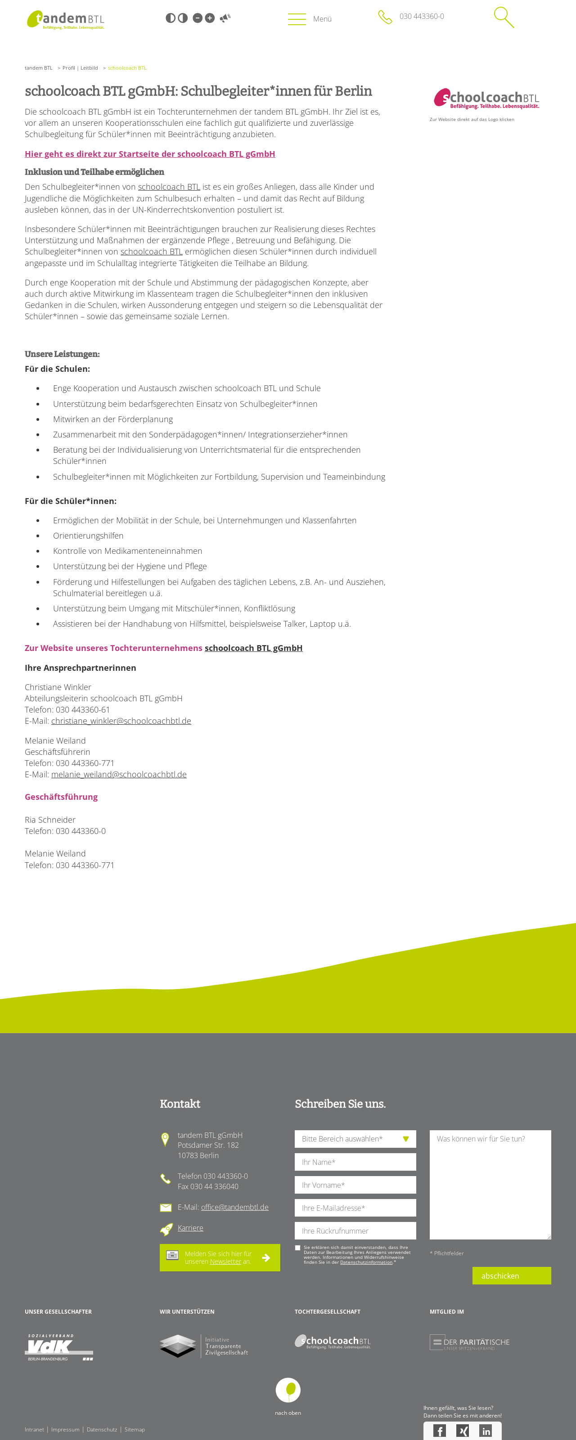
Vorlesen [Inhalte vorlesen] (225, 18)
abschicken (500, 1276)
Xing (462, 1430)
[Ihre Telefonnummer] (355, 1230)
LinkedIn (485, 1430)
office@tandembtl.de (235, 1207)
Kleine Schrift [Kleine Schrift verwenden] (197, 18)
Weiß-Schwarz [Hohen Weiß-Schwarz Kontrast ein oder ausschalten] (182, 18)
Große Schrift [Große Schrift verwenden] (209, 18)
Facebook (439, 1430)
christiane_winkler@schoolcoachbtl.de (121, 720)
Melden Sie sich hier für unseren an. (218, 1257)
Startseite (65, 20)
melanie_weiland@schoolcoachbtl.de (119, 774)
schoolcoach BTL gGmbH (254, 647)
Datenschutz (102, 1429)
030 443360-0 (422, 16)
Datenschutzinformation (366, 1262)
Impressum (65, 1429)
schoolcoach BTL (169, 186)
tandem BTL (39, 67)
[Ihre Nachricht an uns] (490, 1184)
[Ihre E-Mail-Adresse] (355, 1208)
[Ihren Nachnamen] (355, 1162)
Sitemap (135, 1429)
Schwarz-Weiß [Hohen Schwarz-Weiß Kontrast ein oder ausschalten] (170, 18)
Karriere (190, 1228)
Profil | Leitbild (80, 67)
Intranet (34, 1429)
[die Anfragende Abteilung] (355, 1139)
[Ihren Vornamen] (355, 1185)
